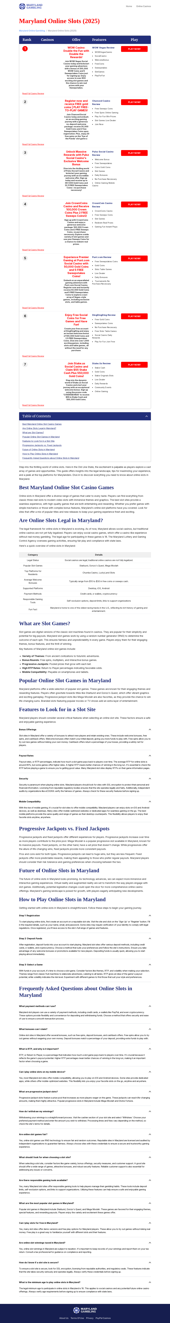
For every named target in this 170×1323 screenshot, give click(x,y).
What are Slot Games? (33, 432)
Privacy (89, 1318)
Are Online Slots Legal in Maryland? (39, 428)
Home (129, 6)
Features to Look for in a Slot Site (38, 441)
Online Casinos (143, 6)
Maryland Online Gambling (32, 30)
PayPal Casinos (103, 1318)
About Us (64, 1318)
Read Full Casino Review (33, 93)
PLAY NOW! (134, 49)
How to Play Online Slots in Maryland (40, 453)
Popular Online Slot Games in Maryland (41, 436)
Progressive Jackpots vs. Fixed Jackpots (42, 445)
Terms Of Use (77, 1318)
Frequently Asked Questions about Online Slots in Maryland (50, 458)
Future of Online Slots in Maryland (38, 449)
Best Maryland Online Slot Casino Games (42, 424)
